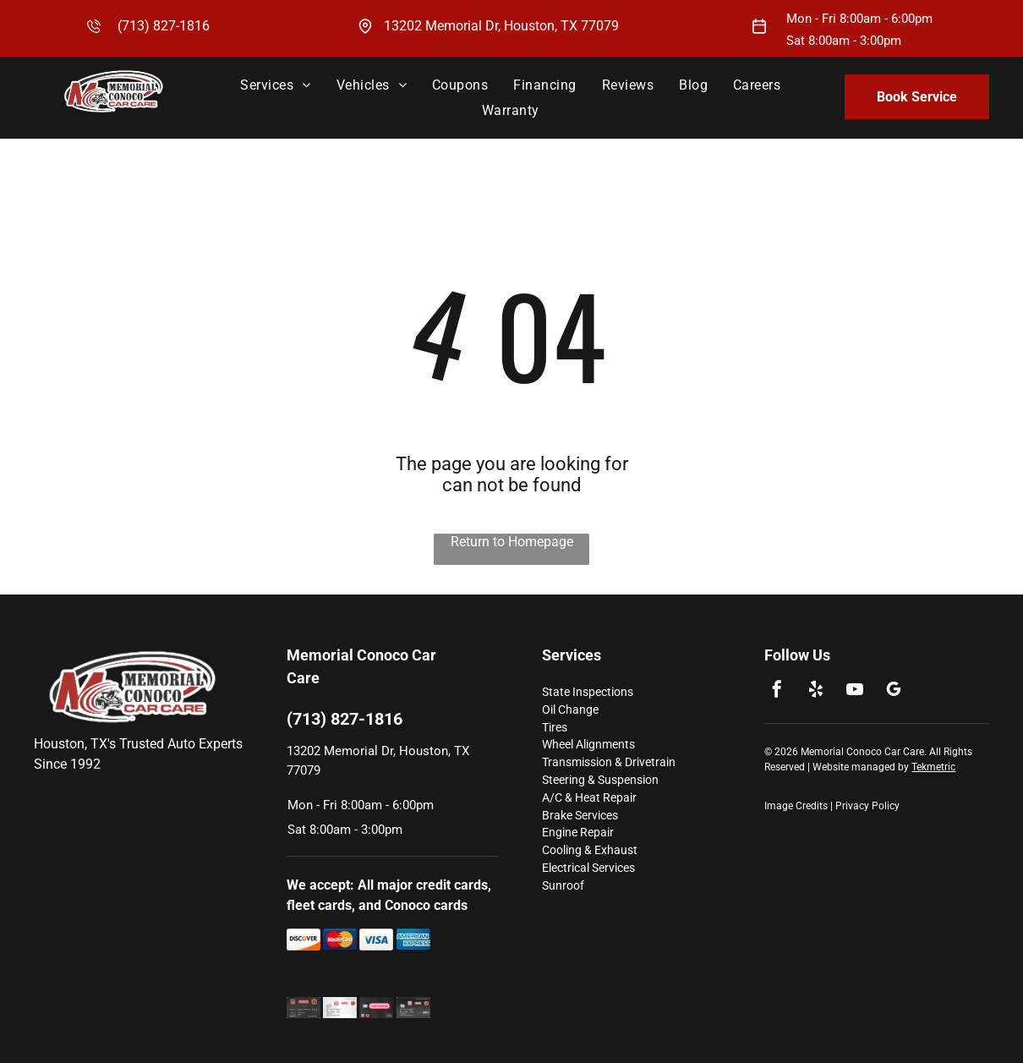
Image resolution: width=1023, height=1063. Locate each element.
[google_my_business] (893, 691)
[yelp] (816, 691)
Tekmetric (933, 767)
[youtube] (854, 691)
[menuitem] (275, 85)
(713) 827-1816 (164, 26)
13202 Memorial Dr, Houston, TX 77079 (501, 26)
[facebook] (777, 691)
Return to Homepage (512, 542)
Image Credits (796, 806)
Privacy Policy (867, 806)
